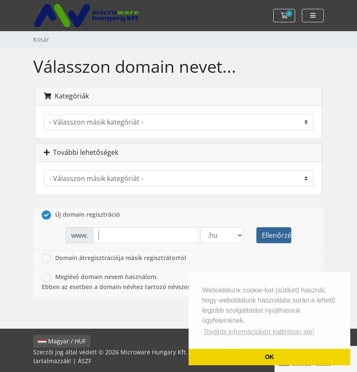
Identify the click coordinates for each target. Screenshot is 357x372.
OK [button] (269, 356)
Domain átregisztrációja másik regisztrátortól (114, 258)
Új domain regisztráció (81, 215)
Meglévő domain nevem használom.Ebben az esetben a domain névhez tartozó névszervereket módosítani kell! (150, 281)
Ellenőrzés (276, 235)
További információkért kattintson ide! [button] (258, 331)
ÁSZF (84, 361)
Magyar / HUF (62, 341)
